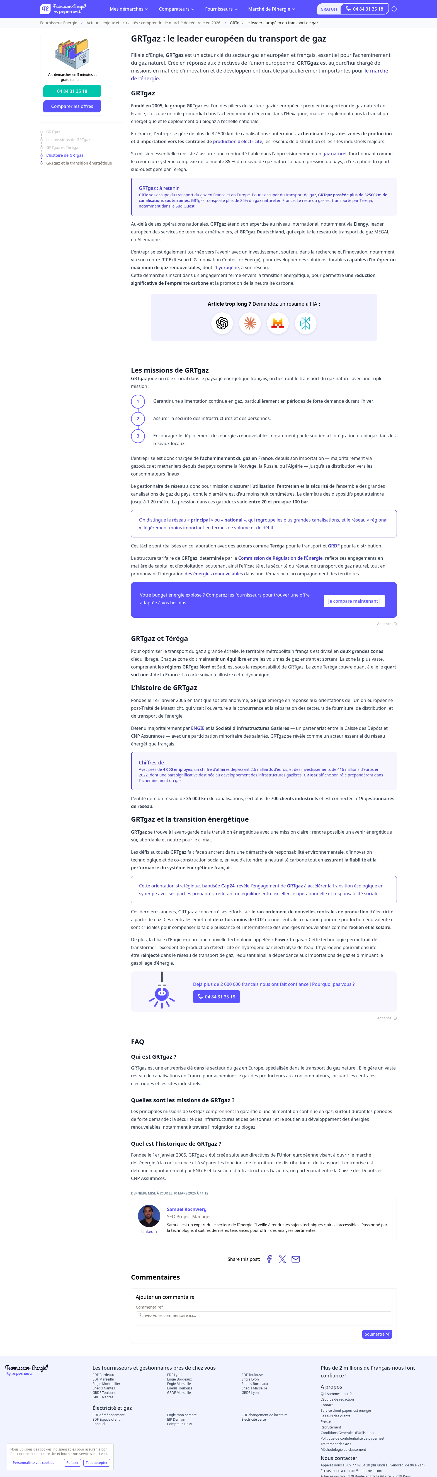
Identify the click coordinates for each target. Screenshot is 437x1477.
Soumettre (377, 1334)
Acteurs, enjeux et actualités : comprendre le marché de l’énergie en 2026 (153, 22)
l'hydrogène (226, 267)
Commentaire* (149, 1307)
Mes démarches (129, 9)
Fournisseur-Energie (58, 22)
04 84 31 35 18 (364, 9)
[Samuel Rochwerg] (149, 1216)
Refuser (72, 1462)
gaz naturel (334, 154)
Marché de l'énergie (272, 9)
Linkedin (149, 1231)
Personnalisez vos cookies (33, 1462)
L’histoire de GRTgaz (64, 155)
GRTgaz (53, 131)
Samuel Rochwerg (187, 1209)
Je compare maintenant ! (354, 601)
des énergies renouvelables (214, 574)
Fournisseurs (221, 9)
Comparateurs (177, 9)
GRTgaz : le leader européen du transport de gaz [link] (274, 22)
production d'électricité (237, 141)
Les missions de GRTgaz (68, 139)
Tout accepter (97, 1462)
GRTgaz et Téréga (62, 147)
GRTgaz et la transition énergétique (79, 163)
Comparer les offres (72, 106)
